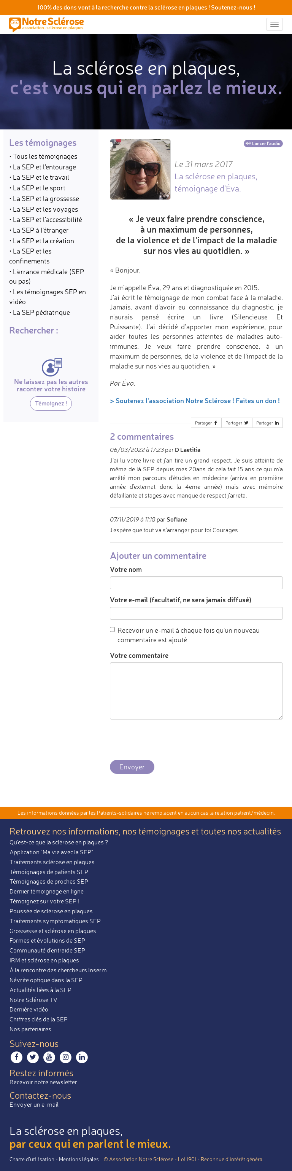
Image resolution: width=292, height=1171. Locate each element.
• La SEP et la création (41, 240)
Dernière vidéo (29, 1009)
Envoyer (132, 767)
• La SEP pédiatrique (39, 312)
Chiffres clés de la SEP (39, 1019)
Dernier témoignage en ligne (47, 891)
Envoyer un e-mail (34, 1104)
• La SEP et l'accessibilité (45, 219)
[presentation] (167, 740)
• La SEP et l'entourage (42, 167)
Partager (207, 423)
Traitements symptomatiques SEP (55, 921)
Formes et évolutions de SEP (47, 940)
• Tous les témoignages (43, 156)
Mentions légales (79, 1159)
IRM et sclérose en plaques (44, 960)
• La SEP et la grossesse (44, 198)
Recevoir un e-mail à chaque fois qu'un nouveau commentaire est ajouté (185, 635)
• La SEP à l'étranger (39, 230)
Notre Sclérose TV (33, 999)
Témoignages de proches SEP (49, 881)
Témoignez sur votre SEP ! (44, 901)
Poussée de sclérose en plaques (51, 911)
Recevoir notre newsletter (43, 1082)
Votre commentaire (139, 655)
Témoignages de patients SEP (49, 872)
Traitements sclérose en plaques (52, 862)
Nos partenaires (30, 1029)
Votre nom (126, 569)
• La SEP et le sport (37, 187)
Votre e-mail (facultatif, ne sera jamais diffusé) (180, 599)
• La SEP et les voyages (43, 209)
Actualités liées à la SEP (40, 990)
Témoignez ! (51, 403)
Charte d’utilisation (32, 1159)
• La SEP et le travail (39, 177)
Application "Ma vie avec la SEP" (51, 852)
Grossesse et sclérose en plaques (53, 931)
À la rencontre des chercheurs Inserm (58, 970)
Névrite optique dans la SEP (46, 980)
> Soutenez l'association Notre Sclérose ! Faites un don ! (195, 400)
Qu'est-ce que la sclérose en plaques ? (59, 842)
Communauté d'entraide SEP (47, 950)
